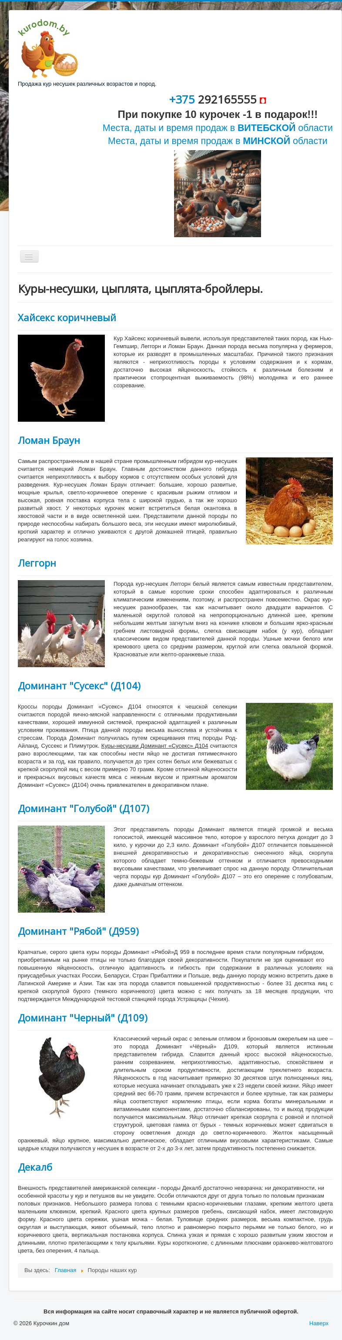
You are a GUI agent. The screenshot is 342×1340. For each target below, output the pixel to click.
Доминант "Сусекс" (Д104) (79, 685)
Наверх (319, 1323)
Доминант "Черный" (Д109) (83, 1017)
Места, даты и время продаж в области (218, 128)
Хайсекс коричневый (67, 317)
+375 (183, 99)
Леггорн (37, 562)
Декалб (35, 1166)
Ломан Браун (49, 440)
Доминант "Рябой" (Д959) (78, 930)
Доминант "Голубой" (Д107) (83, 808)
